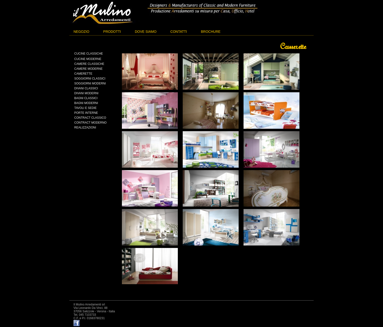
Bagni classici (85, 98)
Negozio (81, 32)
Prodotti (112, 32)
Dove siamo (146, 32)
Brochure (211, 32)
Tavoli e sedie (85, 108)
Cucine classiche (88, 53)
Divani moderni (86, 93)
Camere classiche (89, 64)
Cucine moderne (87, 59)
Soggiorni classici (89, 78)
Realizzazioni (85, 127)
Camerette (83, 73)
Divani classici (86, 88)
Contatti (178, 32)
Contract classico (90, 117)
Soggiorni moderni (90, 83)
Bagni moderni (86, 103)
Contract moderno (90, 122)
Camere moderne (88, 68)
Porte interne (86, 113)
